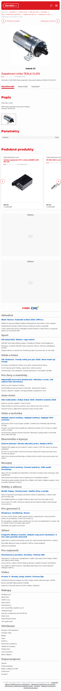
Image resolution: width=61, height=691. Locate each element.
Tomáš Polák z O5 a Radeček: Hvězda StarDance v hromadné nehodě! (26, 371)
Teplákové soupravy (8, 646)
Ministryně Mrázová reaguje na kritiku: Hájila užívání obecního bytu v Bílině (28, 580)
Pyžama (4, 641)
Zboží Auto (5, 616)
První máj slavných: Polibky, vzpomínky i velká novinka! (21, 368)
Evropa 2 (4, 674)
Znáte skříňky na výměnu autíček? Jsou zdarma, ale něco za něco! (25, 406)
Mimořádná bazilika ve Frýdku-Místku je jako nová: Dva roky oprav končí (27, 499)
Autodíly (44, 12)
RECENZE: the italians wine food (13, 526)
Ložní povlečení (7, 652)
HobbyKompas (6, 611)
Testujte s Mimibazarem (10, 630)
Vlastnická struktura (31, 688)
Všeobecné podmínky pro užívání (43, 684)
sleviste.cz (13, 12)
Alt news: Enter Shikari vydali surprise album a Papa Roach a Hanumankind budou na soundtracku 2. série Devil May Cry (28, 517)
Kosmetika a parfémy (9, 644)
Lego (3, 638)
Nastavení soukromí (48, 686)
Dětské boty (5, 649)
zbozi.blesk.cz (6, 605)
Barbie (3, 636)
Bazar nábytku (6, 654)
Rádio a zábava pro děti (9, 669)
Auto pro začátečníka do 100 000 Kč (14, 613)
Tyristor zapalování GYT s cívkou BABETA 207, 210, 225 (21, 161)
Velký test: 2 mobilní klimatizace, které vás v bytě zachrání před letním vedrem (29, 540)
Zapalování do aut (29, 14)
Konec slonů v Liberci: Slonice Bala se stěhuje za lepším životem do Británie (28, 563)
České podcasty (7, 666)
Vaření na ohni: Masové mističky (12, 385)
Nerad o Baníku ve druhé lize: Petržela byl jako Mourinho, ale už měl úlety (27, 350)
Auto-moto (23, 12)
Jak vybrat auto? (7, 621)
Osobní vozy (5, 600)
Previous (2, 181)
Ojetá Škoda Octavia (8, 619)
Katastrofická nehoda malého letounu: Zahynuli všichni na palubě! (24, 326)
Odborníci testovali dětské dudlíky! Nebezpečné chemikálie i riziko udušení (28, 323)
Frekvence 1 (5, 671)
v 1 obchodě (7, 207)
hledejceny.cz (6, 594)
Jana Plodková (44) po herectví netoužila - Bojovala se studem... (24, 388)
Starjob (3, 663)
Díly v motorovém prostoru (11, 14)
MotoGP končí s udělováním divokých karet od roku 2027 (22, 409)
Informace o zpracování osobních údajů (19, 686)
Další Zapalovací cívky (11, 157)
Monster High (6, 633)
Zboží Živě (5, 597)
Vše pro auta (34, 12)
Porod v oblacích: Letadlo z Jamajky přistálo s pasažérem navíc (23, 391)
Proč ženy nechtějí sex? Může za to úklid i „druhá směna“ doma (24, 365)
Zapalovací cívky (44, 14)
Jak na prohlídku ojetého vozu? (12, 608)
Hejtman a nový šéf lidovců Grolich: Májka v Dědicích (20, 585)
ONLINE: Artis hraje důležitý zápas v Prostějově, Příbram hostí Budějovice (27, 343)
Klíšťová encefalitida (8, 546)
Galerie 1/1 (30, 68)
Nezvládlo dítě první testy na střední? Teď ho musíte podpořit (23, 543)
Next (58, 181)
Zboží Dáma (5, 602)
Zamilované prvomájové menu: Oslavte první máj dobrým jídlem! (24, 477)
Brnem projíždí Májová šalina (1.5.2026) (15, 583)
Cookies (37, 686)
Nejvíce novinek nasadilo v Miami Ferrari (15, 403)
